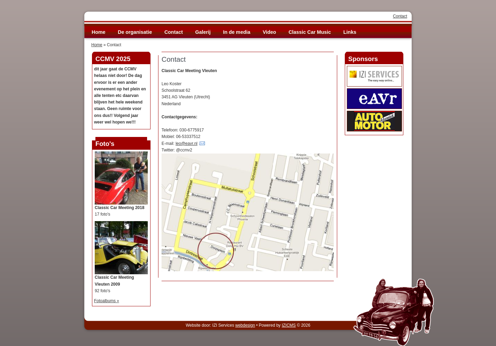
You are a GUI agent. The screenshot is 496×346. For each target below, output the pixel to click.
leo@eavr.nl (187, 143)
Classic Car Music (310, 32)
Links (349, 32)
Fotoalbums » (106, 300)
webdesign (245, 325)
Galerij (203, 32)
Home (98, 32)
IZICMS (289, 325)
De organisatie (135, 32)
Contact (400, 16)
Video (269, 32)
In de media (236, 32)
